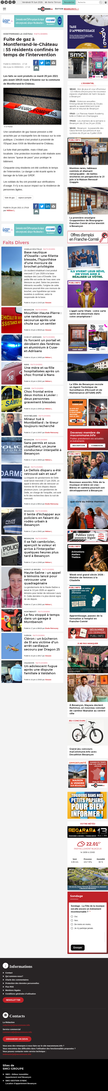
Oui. (76, 916)
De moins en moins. (82, 924)
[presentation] (69, 659)
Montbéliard (30, 416)
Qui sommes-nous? (14, 976)
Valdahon (29, 663)
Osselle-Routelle (33, 249)
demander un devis (17, 1039)
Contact (8, 973)
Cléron (27, 635)
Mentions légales (13, 990)
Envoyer (77, 947)
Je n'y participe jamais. (83, 928)
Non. (76, 920)
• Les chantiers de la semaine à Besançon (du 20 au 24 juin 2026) (87, 122)
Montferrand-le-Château (18, 34)
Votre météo (87, 824)
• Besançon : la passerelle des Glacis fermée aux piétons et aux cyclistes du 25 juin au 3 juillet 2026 (86, 130)
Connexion (97, 445)
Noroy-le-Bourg (32, 569)
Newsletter (13, 1000)
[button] (100, 2)
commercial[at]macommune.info (17, 1032)
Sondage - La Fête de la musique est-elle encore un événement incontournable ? (87, 909)
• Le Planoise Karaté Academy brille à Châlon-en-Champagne (86, 114)
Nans (26, 365)
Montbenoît (30, 612)
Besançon (29, 310)
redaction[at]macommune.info (16, 1025)
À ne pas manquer (88, 643)
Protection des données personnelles (22, 983)
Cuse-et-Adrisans (32, 337)
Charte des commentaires (17, 980)
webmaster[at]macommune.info (17, 1054)
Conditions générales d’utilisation (20, 994)
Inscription (78, 445)
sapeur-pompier (24, 198)
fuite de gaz (10, 198)
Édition (59, 9)
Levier (27, 388)
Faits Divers (40, 34)
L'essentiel (87, 83)
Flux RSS (9, 987)
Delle (26, 467)
